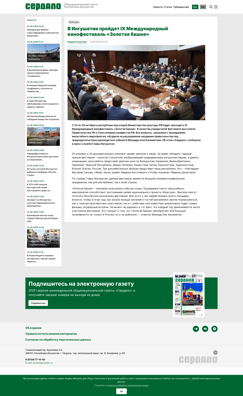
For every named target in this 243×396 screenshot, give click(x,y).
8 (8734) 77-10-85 (35, 359)
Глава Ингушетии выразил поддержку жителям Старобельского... (42, 241)
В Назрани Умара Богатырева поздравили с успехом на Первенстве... (41, 88)
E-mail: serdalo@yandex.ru (39, 362)
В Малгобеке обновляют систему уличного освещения (41, 55)
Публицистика (181, 7)
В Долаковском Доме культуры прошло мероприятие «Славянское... (42, 73)
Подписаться (38, 303)
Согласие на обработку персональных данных (58, 339)
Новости (158, 7)
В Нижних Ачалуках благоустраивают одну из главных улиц (41, 139)
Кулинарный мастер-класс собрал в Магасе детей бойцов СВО (42, 218)
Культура (74, 22)
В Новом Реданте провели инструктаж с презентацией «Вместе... (41, 258)
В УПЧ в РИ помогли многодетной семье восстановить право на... (39, 187)
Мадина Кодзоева (77, 41)
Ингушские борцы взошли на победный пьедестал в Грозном (43, 118)
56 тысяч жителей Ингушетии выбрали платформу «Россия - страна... (42, 172)
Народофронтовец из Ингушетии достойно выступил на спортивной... (42, 156)
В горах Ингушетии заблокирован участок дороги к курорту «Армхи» (43, 104)
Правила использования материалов (51, 333)
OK (121, 391)
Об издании (33, 327)
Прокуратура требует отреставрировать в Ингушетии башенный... (43, 32)
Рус (195, 7)
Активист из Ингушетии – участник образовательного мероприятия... (41, 203)
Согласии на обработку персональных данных (127, 385)
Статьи (168, 7)
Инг (203, 7)
